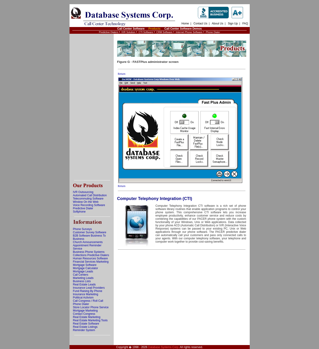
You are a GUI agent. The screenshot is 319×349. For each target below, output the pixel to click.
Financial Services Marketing (91, 261)
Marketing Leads (83, 278)
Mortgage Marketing (85, 310)
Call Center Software (130, 28)
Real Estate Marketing (86, 317)
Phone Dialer (213, 32)
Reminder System (84, 330)
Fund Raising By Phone (87, 291)
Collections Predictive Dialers (91, 255)
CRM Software (164, 32)
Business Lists (82, 281)
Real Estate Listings (85, 327)
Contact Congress (84, 313)
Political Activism (83, 297)
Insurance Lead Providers (89, 287)
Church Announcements (88, 242)
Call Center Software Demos (183, 28)
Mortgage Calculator (85, 268)
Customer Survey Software (89, 232)
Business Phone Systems (89, 252)
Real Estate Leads (84, 284)
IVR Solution (128, 32)
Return (122, 73)
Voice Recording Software (89, 205)
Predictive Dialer (83, 208)
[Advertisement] (91, 107)
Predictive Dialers (108, 32)
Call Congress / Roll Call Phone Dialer (88, 302)
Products (154, 28)
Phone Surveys (82, 229)
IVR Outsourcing (83, 192)
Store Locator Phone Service (91, 307)
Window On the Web (86, 201)
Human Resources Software (90, 258)
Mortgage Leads (83, 271)
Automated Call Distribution (90, 195)
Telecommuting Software (88, 198)
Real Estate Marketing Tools (90, 320)
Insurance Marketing (85, 294)
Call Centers (80, 274)
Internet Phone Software (189, 32)
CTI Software (146, 32)
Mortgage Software (84, 265)
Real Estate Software (86, 323)
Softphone (79, 211)
